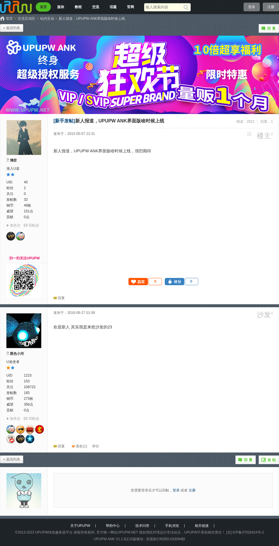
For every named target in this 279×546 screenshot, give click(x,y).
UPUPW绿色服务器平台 (54, 532)
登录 (251, 7)
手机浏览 (172, 526)
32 (26, 200)
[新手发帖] (64, 120)
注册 (270, 7)
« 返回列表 (11, 28)
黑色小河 (17, 354)
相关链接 (202, 526)
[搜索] (187, 7)
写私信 (33, 225)
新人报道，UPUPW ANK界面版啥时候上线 (92, 19)
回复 (269, 28)
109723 (29, 387)
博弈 (13, 160)
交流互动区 (26, 19)
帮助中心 (113, 526)
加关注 (15, 225)
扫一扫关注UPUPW (24, 258)
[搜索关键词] (164, 7)
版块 (60, 7)
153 (27, 381)
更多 (249, 134)
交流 (95, 7)
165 (27, 393)
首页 (43, 7)
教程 (78, 7)
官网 (130, 7)
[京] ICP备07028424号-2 (245, 532)
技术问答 (142, 526)
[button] (145, 281)
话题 (113, 7)
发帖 (269, 459)
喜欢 (79, 446)
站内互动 (47, 19)
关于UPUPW (80, 526)
